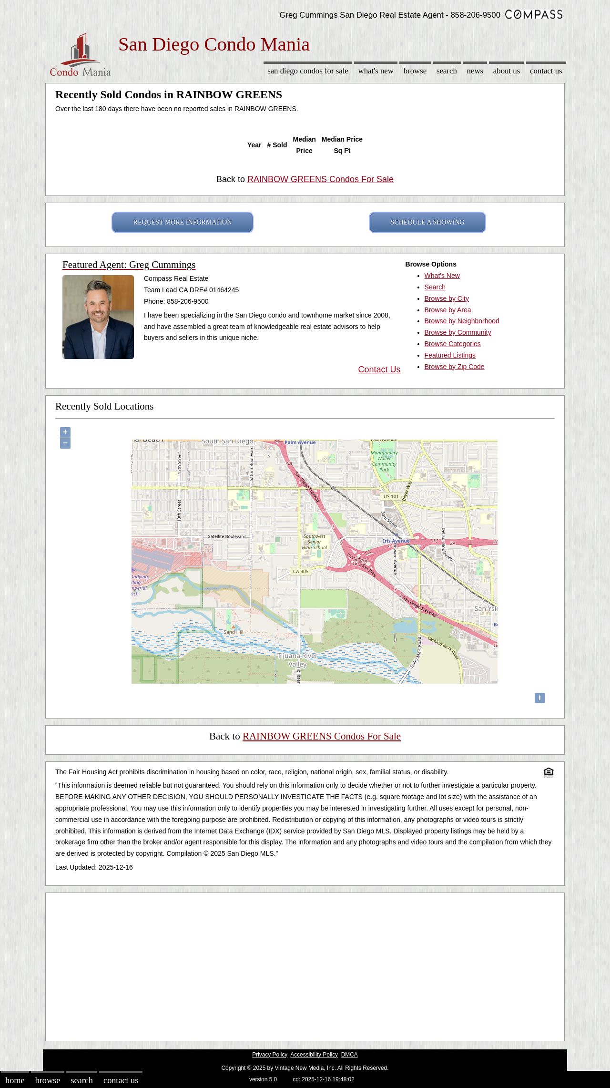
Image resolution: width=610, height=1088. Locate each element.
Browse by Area (448, 310)
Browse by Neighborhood (462, 321)
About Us (506, 70)
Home (14, 1080)
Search (447, 70)
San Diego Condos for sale (307, 70)
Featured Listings (450, 355)
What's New (376, 70)
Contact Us (546, 70)
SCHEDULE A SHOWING (428, 222)
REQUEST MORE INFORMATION (182, 222)
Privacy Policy (269, 1054)
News (475, 70)
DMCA (349, 1054)
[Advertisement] (305, 964)
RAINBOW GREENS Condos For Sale (320, 179)
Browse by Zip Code (455, 366)
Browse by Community (458, 332)
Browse (415, 70)
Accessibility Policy (314, 1054)
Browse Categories (453, 344)
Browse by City (447, 298)
